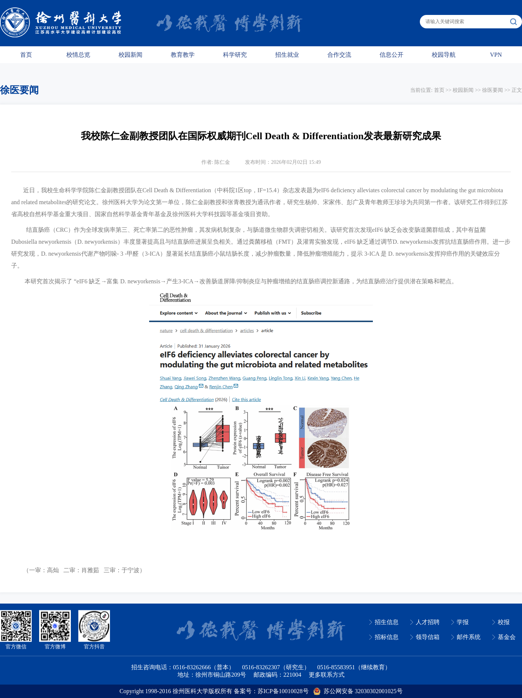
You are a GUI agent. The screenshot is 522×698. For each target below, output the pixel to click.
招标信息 (387, 637)
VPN (496, 55)
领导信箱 (428, 637)
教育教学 (183, 55)
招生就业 (287, 55)
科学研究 (235, 55)
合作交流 (339, 55)
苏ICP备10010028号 (283, 691)
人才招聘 (428, 622)
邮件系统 (469, 637)
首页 (26, 55)
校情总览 (78, 55)
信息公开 (391, 55)
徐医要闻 (492, 90)
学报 (463, 622)
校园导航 (444, 55)
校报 (504, 622)
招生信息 (387, 622)
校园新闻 (130, 55)
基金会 (507, 637)
